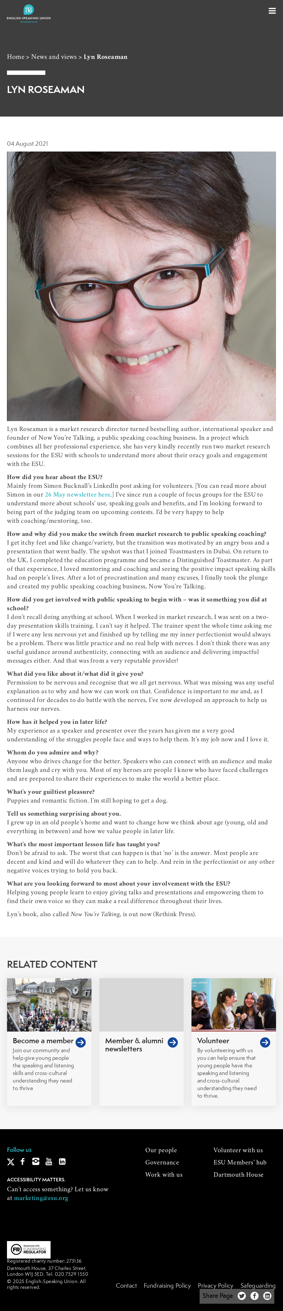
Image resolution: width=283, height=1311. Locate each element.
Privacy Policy (216, 1286)
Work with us (163, 1175)
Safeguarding (258, 1286)
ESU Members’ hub (240, 1163)
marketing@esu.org (41, 1199)
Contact (126, 1286)
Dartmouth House (239, 1175)
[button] (272, 11)
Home (15, 57)
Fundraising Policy (167, 1286)
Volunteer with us (238, 1151)
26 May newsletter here (78, 495)
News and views (54, 57)
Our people (161, 1151)
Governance (162, 1163)
